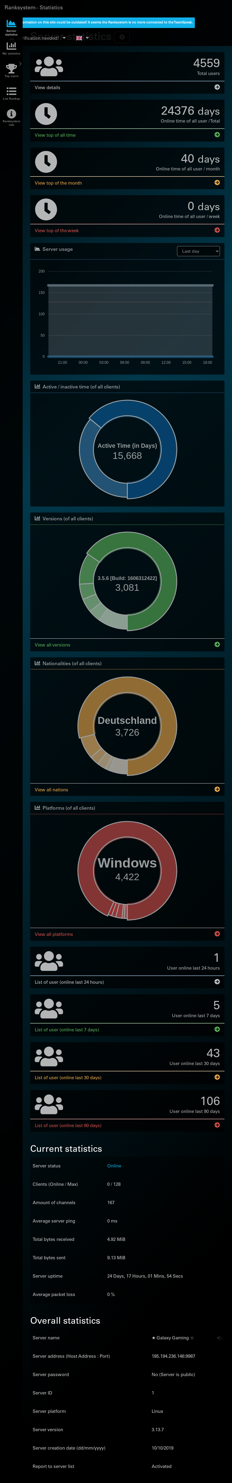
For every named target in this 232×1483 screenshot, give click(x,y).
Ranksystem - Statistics (34, 7)
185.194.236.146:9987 (173, 1355)
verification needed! (38, 38)
